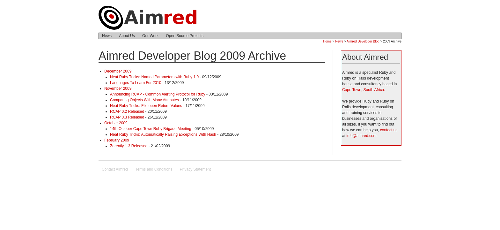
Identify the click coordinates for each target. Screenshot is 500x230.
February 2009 (116, 140)
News (107, 36)
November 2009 (117, 88)
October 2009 (116, 123)
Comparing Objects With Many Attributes (144, 100)
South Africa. (374, 90)
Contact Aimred (115, 169)
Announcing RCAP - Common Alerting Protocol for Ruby (157, 94)
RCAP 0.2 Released (127, 111)
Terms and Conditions (153, 169)
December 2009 (117, 71)
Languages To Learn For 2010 (135, 82)
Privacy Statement (195, 169)
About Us (127, 36)
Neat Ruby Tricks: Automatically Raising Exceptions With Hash (163, 134)
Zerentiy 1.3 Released (128, 146)
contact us (389, 130)
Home (327, 41)
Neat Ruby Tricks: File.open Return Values (146, 105)
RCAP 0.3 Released (127, 117)
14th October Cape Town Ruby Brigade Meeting (150, 128)
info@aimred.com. (362, 136)
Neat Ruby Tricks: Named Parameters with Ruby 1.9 (154, 77)
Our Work (150, 36)
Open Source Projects (184, 36)
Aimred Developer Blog (363, 41)
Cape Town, (352, 90)
